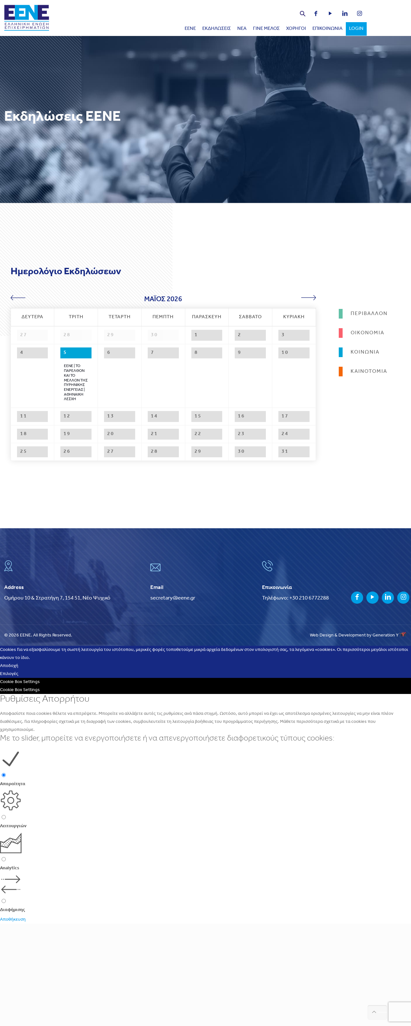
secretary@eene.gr (172, 700)
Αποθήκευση (13, 1022)
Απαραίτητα (12, 886)
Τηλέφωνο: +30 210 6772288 (295, 700)
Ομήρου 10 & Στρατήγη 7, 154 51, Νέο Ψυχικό (57, 700)
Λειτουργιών (13, 928)
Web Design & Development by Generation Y (358, 737)
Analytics (9, 970)
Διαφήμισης (12, 1012)
